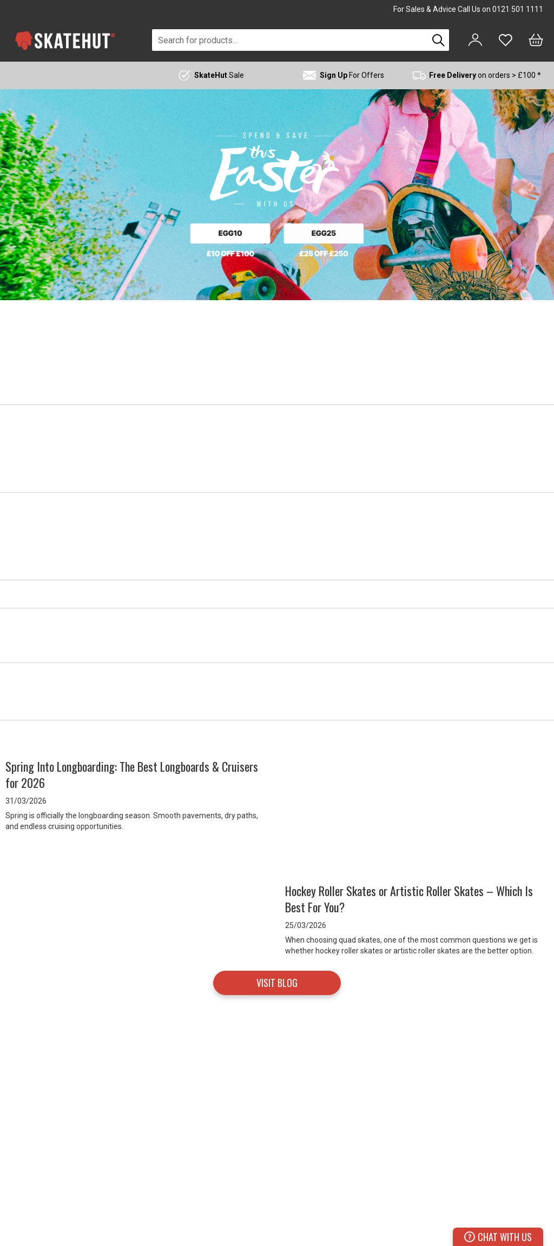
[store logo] (65, 40)
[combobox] (290, 40)
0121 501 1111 (517, 9)
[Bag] (536, 40)
